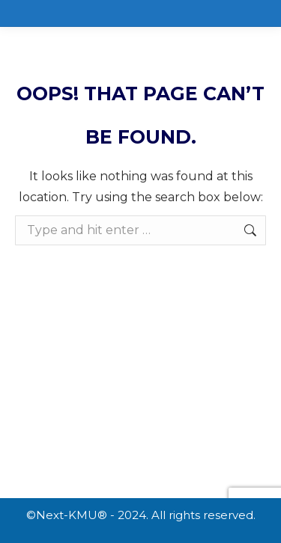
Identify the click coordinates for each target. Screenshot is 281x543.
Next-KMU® (71, 515)
